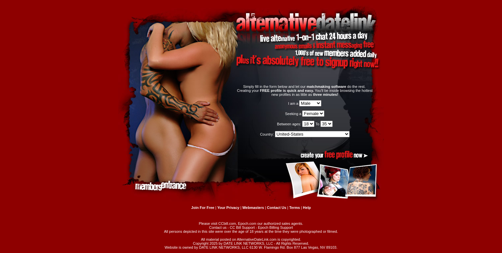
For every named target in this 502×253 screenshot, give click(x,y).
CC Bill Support (242, 227)
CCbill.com (227, 223)
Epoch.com (247, 223)
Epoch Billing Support (275, 227)
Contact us (218, 227)
